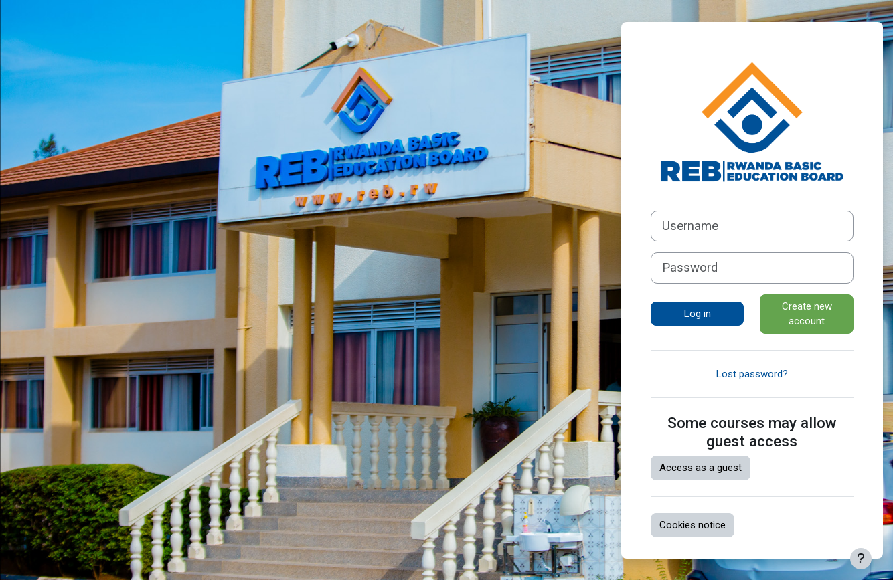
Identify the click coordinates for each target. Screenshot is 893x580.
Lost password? (752, 374)
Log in (697, 314)
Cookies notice (692, 525)
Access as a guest (700, 468)
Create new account (807, 314)
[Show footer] (861, 558)
